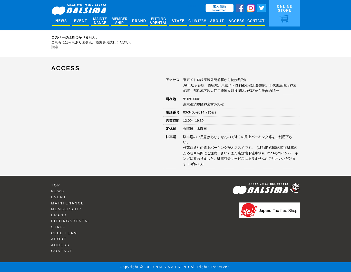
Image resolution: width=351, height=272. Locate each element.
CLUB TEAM (64, 233)
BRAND (59, 215)
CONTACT (62, 251)
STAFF (58, 227)
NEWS (57, 191)
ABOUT (59, 239)
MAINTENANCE (67, 203)
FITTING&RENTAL (70, 221)
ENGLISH (195, 6)
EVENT (58, 197)
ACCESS (60, 245)
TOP (55, 185)
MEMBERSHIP (66, 209)
